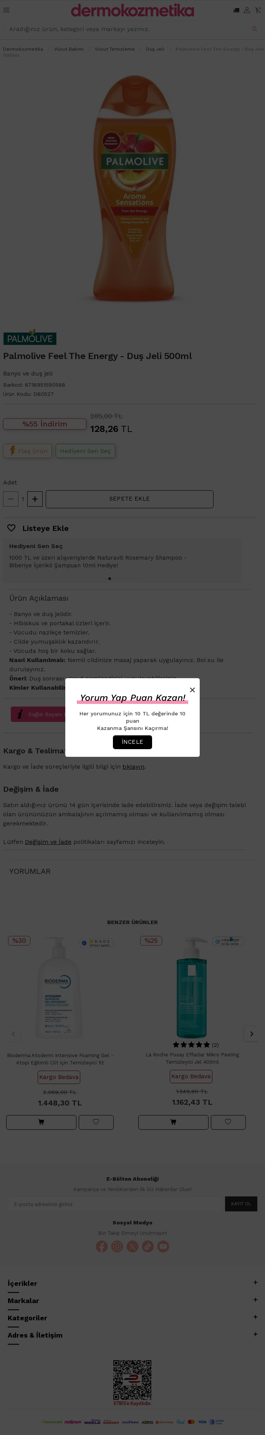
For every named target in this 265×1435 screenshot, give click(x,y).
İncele (132, 741)
